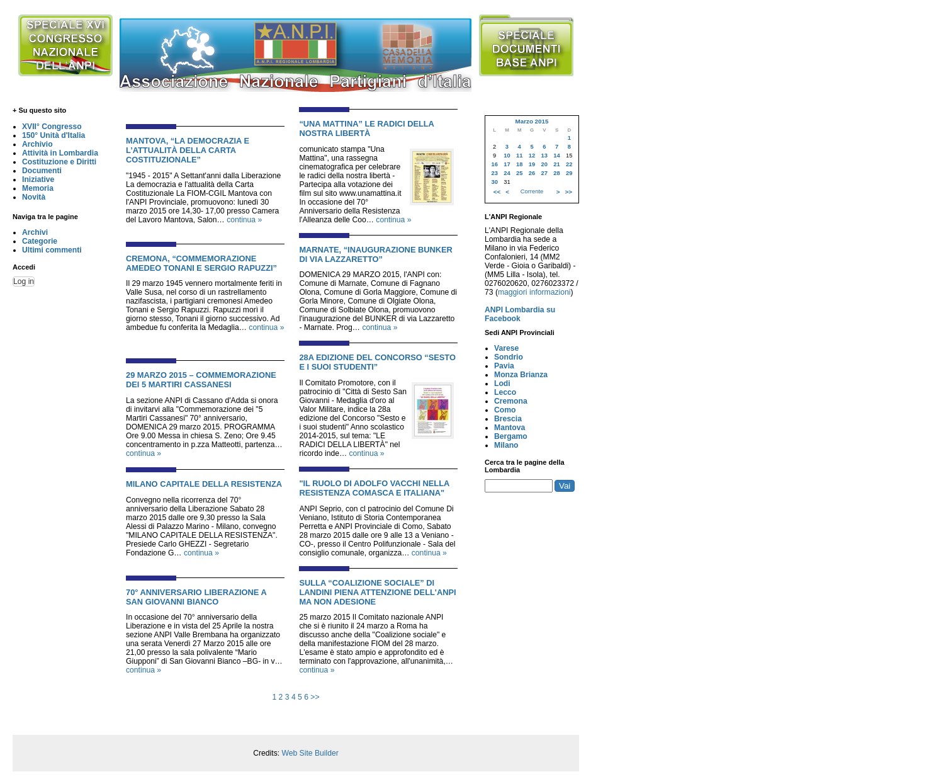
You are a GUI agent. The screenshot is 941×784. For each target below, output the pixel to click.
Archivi (35, 232)
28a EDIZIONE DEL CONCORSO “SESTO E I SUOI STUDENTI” (377, 362)
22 (569, 164)
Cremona (510, 401)
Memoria (38, 188)
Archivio (37, 144)
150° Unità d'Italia (53, 135)
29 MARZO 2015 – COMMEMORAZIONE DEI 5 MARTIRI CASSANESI (201, 379)
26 (532, 173)
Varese (506, 348)
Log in (23, 281)
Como (505, 410)
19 (532, 164)
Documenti (42, 170)
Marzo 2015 (531, 121)
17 (507, 164)
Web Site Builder (309, 753)
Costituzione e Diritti (59, 161)
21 (556, 164)
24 (507, 173)
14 (556, 155)
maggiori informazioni (534, 292)
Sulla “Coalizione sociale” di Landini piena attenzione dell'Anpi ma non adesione (377, 592)
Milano (506, 445)
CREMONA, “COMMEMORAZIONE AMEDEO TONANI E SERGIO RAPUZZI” (201, 263)
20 (544, 164)
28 (556, 173)
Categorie (39, 241)
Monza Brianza (521, 374)
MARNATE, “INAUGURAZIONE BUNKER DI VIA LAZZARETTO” (376, 254)
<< (496, 191)
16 (494, 164)
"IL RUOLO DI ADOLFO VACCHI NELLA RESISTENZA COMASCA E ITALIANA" (374, 488)
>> (314, 697)
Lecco (505, 392)
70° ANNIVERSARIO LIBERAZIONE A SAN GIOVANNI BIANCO (196, 597)
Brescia (508, 418)
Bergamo (510, 436)
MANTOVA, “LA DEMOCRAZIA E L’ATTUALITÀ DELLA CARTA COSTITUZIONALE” (187, 150)
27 (544, 173)
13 (544, 155)
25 (519, 173)
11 (519, 155)
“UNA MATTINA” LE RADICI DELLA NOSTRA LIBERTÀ (366, 128)
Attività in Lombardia (60, 153)
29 (569, 173)
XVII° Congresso (52, 126)
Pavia (504, 365)
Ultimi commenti (52, 250)
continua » (244, 219)
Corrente (532, 191)
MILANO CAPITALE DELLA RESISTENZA (204, 484)
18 (519, 164)
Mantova (509, 427)
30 (494, 182)
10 (507, 155)
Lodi (502, 383)
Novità (33, 197)
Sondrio (508, 357)
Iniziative (38, 179)
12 (532, 155)
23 (494, 173)
